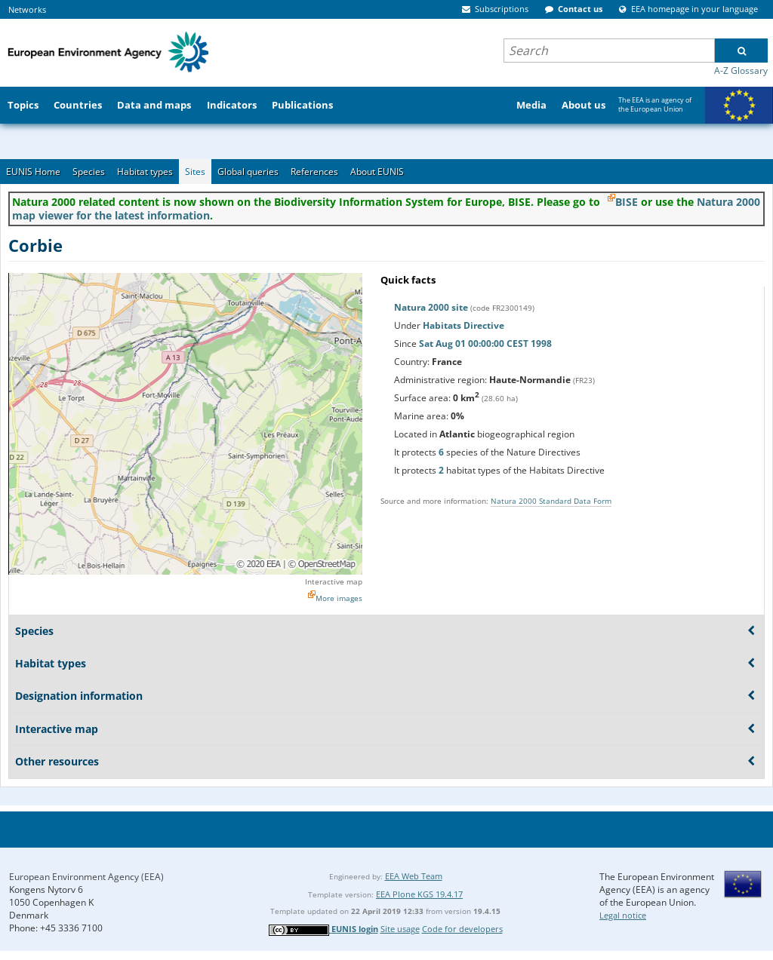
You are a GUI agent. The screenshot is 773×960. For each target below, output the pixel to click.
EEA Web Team (413, 876)
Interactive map (333, 581)
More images (339, 598)
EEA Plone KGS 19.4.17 (419, 894)
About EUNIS (377, 171)
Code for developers (462, 928)
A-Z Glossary (741, 70)
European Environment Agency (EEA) (86, 876)
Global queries (248, 171)
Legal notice (622, 915)
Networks (27, 9)
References (314, 171)
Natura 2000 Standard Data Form (551, 500)
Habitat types (145, 171)
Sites (195, 171)
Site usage (400, 928)
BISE (626, 202)
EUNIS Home (33, 171)
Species (88, 171)
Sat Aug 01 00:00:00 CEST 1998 (485, 343)
